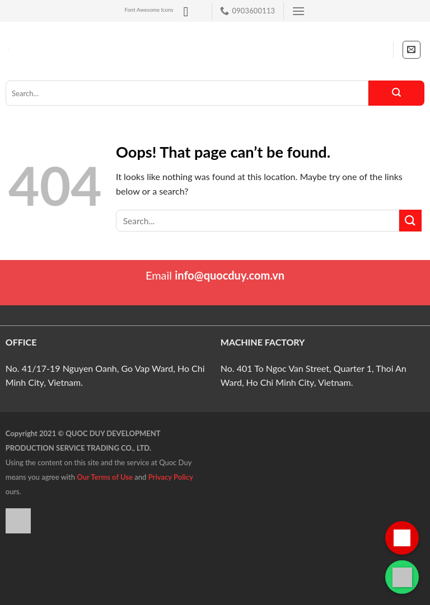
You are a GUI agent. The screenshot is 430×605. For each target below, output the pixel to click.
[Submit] (396, 93)
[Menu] (298, 11)
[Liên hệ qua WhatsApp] (402, 577)
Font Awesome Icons (148, 10)
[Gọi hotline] (402, 538)
